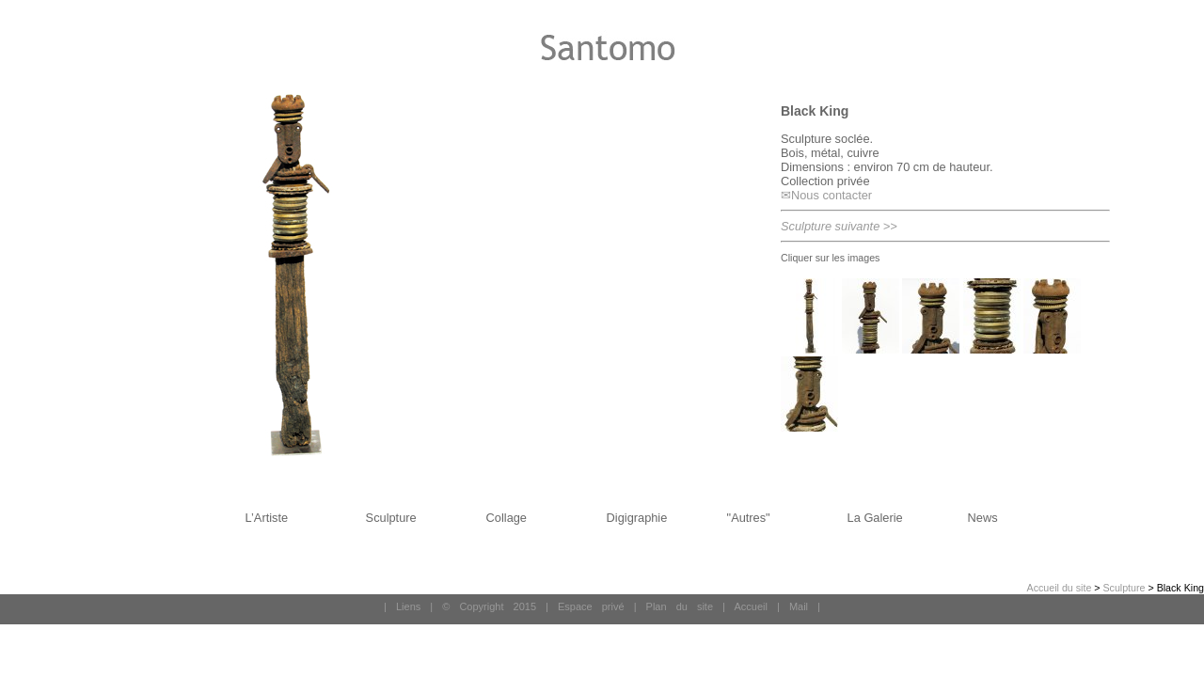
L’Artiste (267, 518)
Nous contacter (831, 195)
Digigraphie (637, 518)
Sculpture (391, 518)
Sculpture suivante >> (839, 226)
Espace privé (591, 606)
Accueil (750, 606)
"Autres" (748, 518)
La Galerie (875, 518)
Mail (798, 606)
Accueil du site (1059, 587)
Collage (506, 518)
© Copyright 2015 (489, 606)
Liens (408, 606)
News (983, 518)
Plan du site (679, 606)
